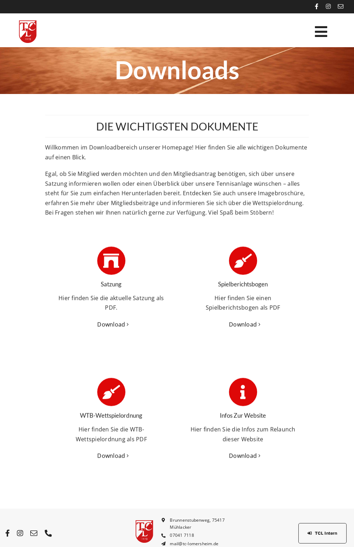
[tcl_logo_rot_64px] (28, 23)
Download (111, 325)
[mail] (340, 6)
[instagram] (328, 6)
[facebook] (316, 6)
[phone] (48, 533)
